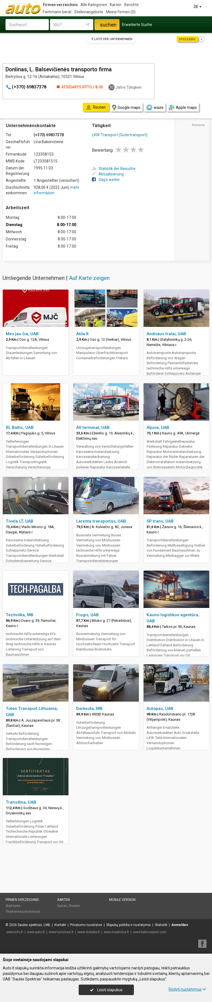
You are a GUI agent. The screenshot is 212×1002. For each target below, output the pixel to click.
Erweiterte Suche (137, 24)
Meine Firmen (121, 12)
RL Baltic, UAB (20, 427)
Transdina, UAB (21, 802)
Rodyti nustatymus (187, 989)
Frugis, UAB (87, 614)
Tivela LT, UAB (19, 521)
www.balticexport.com (149, 932)
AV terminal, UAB (93, 427)
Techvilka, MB (19, 614)
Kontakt (60, 925)
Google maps (126, 108)
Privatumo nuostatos (86, 925)
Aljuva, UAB (158, 427)
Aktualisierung (108, 174)
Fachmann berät (57, 12)
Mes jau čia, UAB (22, 333)
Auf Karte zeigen (89, 278)
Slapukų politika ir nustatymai (128, 925)
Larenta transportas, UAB (101, 521)
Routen (74, 906)
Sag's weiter (106, 179)
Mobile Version (122, 900)
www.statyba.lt (89, 932)
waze (154, 107)
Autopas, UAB (160, 708)
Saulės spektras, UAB (34, 925)
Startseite (13, 906)
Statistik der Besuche (114, 168)
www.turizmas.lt (61, 932)
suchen (108, 25)
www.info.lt (14, 932)
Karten (115, 4)
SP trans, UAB (160, 521)
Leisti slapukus (106, 990)
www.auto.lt (36, 932)
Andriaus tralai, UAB (166, 333)
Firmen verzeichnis (60, 4)
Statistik (161, 925)
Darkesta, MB (89, 708)
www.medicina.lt (116, 932)
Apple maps (183, 108)
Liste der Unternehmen (111, 39)
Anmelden (179, 925)
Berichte (131, 4)
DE (198, 6)
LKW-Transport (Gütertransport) (119, 135)
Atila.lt (82, 333)
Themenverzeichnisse (23, 912)
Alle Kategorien (94, 4)
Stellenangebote (88, 12)
